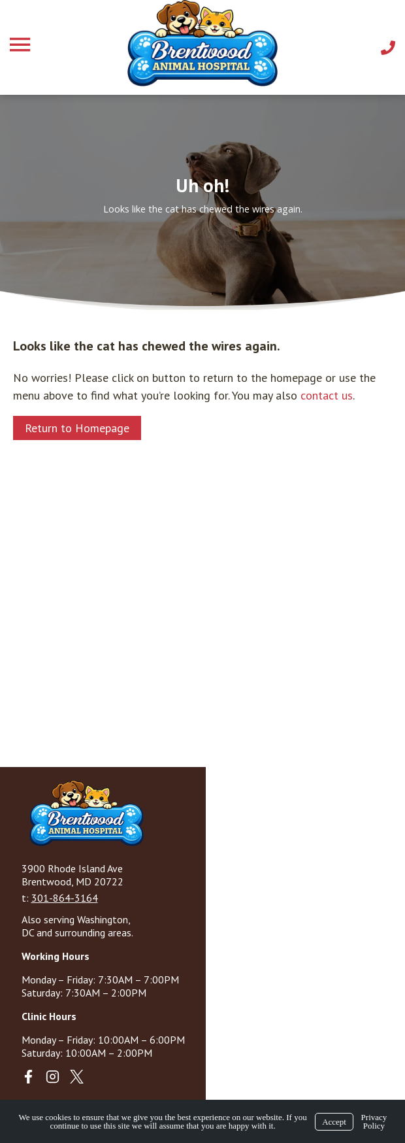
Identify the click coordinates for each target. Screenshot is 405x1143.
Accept (334, 1122)
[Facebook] (28, 1076)
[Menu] (21, 45)
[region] (202, 202)
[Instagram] (52, 1076)
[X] (77, 1076)
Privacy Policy (374, 1121)
